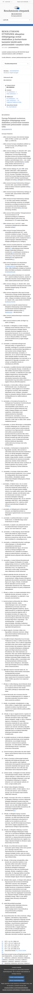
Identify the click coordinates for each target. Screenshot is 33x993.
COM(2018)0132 (10, 272)
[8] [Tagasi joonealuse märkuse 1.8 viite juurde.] (2, 958)
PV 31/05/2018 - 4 (11, 92)
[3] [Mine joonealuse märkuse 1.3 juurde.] (29, 186)
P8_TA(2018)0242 (11, 107)
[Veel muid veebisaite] (23, 1)
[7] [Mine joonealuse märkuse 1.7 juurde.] (30, 237)
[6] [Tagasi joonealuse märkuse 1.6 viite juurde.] (2, 950)
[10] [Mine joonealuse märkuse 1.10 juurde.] (11, 255)
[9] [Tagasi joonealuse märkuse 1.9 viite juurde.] (2, 963)
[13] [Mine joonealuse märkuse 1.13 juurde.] (9, 506)
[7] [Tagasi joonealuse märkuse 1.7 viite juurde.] (2, 952)
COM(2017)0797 (10, 301)
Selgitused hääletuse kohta (14, 102)
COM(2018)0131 (10, 266)
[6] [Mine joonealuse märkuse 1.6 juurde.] (14, 227)
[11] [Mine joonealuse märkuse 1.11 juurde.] (13, 259)
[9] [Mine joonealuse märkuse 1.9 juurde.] (11, 252)
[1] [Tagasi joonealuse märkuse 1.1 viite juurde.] (2, 941)
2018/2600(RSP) (14, 71)
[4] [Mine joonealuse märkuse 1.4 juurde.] (13, 195)
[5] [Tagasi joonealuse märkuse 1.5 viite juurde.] (2, 948)
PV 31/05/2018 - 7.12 (12, 98)
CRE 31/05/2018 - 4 (12, 93)
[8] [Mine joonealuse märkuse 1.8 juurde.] (10, 248)
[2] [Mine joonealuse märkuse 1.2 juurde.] (16, 179)
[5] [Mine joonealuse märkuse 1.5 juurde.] (21, 208)
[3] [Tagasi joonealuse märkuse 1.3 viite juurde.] (2, 945)
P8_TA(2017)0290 (21, 950)
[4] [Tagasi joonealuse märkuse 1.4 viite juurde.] (2, 947)
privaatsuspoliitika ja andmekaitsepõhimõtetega (16, 990)
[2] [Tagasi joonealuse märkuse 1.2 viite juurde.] (2, 943)
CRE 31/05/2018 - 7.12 (13, 100)
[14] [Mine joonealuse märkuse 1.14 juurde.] (14, 810)
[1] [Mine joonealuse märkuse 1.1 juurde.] (23, 162)
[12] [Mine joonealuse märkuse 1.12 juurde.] (13, 289)
